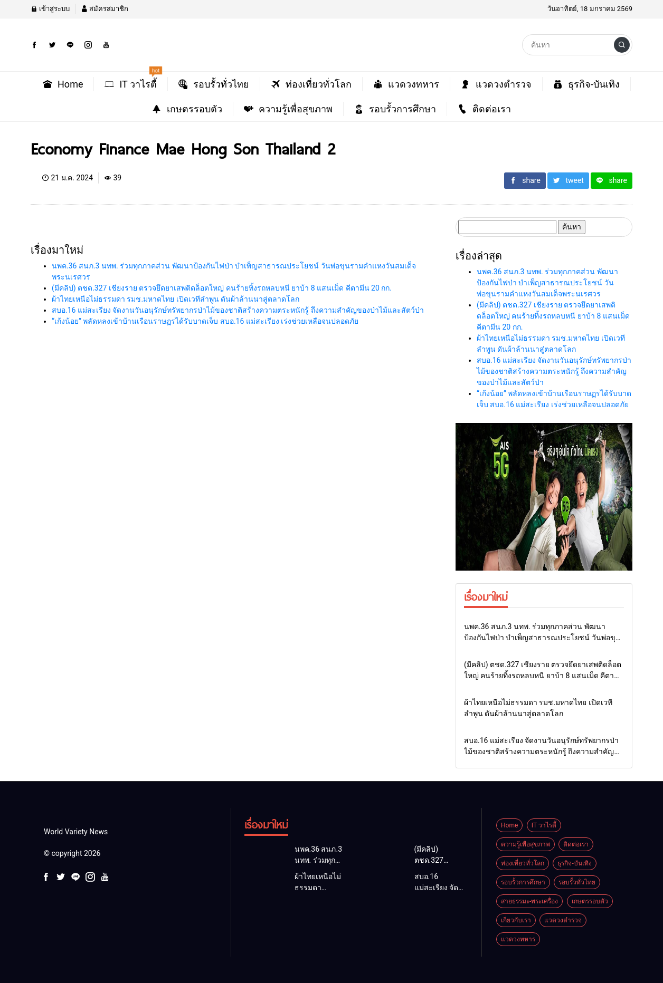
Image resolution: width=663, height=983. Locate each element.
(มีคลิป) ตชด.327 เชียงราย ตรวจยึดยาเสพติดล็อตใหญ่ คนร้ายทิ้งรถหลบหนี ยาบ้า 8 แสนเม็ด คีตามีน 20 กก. (222, 288)
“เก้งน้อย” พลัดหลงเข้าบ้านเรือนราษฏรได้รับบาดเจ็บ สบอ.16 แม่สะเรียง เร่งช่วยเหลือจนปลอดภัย (205, 321)
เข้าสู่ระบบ (50, 9)
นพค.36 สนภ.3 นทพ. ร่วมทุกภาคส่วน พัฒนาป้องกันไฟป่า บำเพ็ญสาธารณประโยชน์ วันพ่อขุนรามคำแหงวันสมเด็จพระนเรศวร (547, 282)
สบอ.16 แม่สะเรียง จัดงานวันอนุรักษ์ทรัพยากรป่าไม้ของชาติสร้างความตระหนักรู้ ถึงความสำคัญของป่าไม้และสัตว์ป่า (238, 310)
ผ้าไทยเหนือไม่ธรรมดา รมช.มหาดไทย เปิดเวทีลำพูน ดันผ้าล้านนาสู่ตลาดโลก (175, 299)
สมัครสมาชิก (104, 9)
